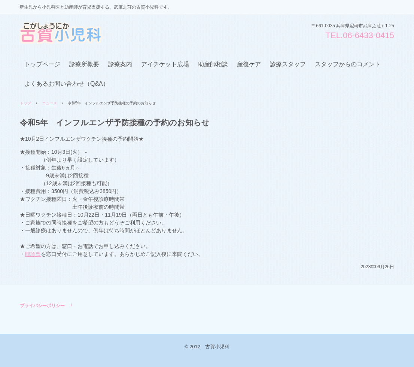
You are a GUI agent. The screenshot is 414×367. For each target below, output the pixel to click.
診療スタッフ (288, 64)
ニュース (49, 103)
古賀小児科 (77, 33)
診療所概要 (84, 64)
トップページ (42, 64)
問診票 (33, 254)
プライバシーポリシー (42, 305)
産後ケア (249, 64)
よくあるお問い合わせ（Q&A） (66, 83)
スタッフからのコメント (348, 64)
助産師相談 (213, 64)
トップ (25, 103)
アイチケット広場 (165, 64)
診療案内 (120, 64)
